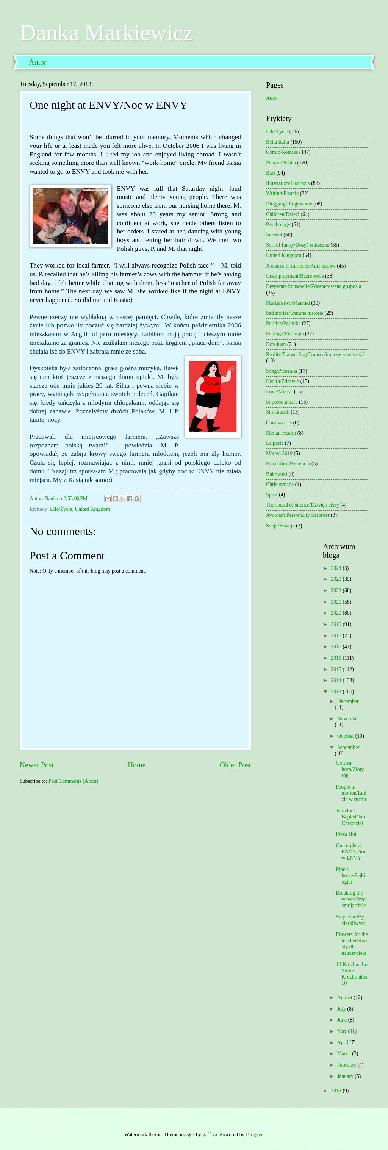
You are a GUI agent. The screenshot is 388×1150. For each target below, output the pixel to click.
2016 (337, 658)
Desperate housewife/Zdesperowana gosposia (313, 286)
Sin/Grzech (277, 412)
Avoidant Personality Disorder (298, 515)
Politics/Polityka (283, 323)
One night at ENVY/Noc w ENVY (351, 852)
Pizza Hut (346, 834)
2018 (337, 635)
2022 (337, 590)
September (348, 747)
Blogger (254, 1134)
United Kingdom (92, 509)
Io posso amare (282, 402)
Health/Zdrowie (282, 381)
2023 (337, 579)
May (342, 1031)
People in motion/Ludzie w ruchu (351, 793)
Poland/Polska (281, 163)
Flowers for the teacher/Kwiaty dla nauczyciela (352, 943)
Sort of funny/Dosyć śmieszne (297, 245)
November (348, 718)
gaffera (209, 1134)
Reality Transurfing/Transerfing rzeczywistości (315, 354)
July (342, 1009)
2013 (337, 692)
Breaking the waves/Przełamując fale (351, 899)
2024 (337, 568)
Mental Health (281, 433)
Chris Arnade (280, 484)
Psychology (278, 224)
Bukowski (276, 474)
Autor (38, 62)
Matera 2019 (279, 453)
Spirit (272, 495)
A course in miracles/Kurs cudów (301, 266)
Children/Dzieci (282, 214)
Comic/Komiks (282, 152)
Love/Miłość (279, 391)
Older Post (235, 765)
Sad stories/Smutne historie (294, 313)
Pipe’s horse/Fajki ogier (350, 876)
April (343, 1042)
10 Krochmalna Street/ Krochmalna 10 (352, 974)
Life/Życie (61, 509)
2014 (337, 680)
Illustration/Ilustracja (288, 183)
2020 (337, 613)
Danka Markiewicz (106, 32)
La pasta (274, 443)
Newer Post (37, 765)
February (347, 1065)
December (348, 701)
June (342, 1020)
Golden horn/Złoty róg (350, 769)
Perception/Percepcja (288, 463)
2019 (337, 624)
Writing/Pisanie (282, 193)
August (345, 997)
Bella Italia (277, 142)
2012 (337, 1091)
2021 (337, 602)
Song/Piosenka (281, 371)
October (346, 736)
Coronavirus (279, 423)
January (346, 1076)
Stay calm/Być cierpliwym (351, 920)
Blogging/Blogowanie (289, 204)
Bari (270, 173)
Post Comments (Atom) (73, 781)
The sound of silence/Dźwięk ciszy (302, 505)
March (344, 1053)
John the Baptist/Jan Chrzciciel (350, 817)
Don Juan (276, 344)
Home (137, 765)
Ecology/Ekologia (285, 333)
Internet (274, 235)
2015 (337, 669)
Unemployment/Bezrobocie (295, 276)
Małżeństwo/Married (288, 303)
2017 (337, 646)
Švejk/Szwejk (280, 526)
